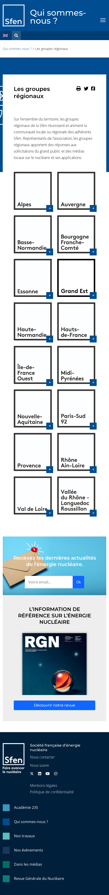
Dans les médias (28, 864)
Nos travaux (24, 835)
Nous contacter (42, 757)
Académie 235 (26, 807)
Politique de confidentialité (52, 791)
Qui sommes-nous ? (58, 17)
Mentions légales (43, 785)
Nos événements (28, 850)
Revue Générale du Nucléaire (39, 878)
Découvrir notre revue (54, 705)
